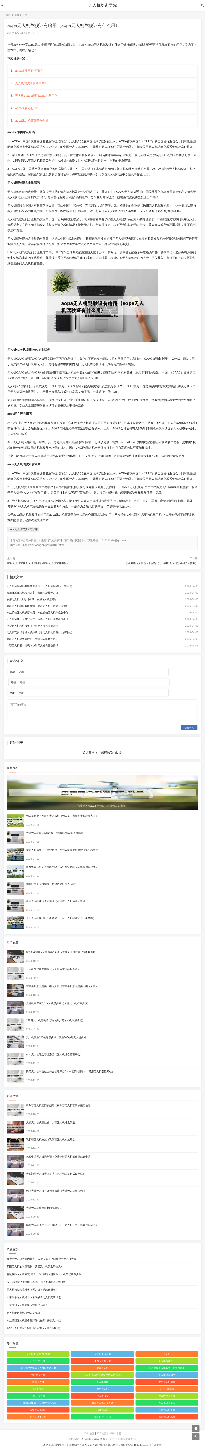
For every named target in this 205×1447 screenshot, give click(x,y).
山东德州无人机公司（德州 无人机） (28, 1299)
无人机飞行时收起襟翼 (39, 1348)
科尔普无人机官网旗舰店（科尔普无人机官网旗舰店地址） (60, 1100)
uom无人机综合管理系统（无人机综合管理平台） (55, 1049)
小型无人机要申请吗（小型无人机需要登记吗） (34, 651)
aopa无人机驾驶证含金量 (32, 126)
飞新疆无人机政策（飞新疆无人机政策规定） (52, 1134)
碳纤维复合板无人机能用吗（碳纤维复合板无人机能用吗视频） (63, 861)
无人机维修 (102, 1376)
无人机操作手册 (166, 1355)
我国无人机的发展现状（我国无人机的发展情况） (35, 1261)
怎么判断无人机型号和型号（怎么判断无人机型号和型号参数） (162, 569)
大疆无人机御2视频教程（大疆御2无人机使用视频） (56, 827)
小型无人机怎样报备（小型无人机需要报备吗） (34, 632)
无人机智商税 (166, 1383)
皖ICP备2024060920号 (123, 1433)
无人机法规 (38, 1383)
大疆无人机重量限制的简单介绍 (45, 1202)
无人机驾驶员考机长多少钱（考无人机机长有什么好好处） (40, 638)
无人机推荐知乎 (166, 1369)
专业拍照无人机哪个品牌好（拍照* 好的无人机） (35, 1315)
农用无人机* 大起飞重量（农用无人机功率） (32, 605)
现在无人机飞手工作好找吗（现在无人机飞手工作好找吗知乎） (63, 1219)
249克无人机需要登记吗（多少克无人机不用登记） (56, 1015)
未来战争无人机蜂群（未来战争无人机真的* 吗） (35, 1292)
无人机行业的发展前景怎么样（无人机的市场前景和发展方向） (63, 810)
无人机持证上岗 (102, 1411)
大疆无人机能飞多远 (102, 1397)
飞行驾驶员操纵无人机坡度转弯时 (38, 1362)
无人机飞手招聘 (38, 1411)
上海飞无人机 (38, 1390)
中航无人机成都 (166, 1376)
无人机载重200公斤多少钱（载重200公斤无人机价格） (58, 1032)
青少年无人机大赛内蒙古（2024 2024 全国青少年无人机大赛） (43, 1253)
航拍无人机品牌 (166, 1411)
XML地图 (89, 1428)
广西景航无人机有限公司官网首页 (166, 1362)
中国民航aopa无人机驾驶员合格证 (38, 1397)
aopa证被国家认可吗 (29, 71)
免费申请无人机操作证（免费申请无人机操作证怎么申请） (60, 1151)
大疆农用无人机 (166, 1390)
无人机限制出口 (166, 1397)
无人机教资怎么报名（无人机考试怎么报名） (33, 1284)
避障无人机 (102, 1362)
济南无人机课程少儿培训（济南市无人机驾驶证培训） (58, 895)
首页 (8, 15)
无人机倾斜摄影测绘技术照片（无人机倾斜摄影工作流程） (40, 592)
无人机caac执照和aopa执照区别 (37, 99)
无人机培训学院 (102, 5)
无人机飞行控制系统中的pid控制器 (102, 1369)
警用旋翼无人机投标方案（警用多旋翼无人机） (34, 599)
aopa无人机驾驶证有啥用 (23, 535)
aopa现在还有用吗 (28, 112)
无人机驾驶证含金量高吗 (32, 85)
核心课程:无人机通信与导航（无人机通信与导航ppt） (37, 1276)
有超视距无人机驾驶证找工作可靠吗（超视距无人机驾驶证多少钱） (46, 1268)
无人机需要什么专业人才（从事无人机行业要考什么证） (39, 625)
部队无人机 (102, 1383)
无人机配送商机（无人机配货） (25, 1307)
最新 (16, 15)
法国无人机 (38, 1376)
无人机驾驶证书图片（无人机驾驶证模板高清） (54, 963)
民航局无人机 (38, 1369)
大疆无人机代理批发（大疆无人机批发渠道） (52, 1117)
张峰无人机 (102, 1404)
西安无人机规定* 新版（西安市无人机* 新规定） (34, 1322)
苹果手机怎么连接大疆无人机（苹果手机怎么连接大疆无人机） (63, 980)
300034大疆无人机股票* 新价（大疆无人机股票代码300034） (62, 946)
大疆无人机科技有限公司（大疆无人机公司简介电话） (38, 612)
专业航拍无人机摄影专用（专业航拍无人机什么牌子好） (39, 618)
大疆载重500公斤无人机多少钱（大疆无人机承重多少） (58, 997)
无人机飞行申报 (38, 1355)
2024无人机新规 (102, 1355)
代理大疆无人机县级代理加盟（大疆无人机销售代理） (58, 1185)
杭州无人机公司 (38, 1404)
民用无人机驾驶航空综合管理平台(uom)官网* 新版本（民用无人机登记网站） (71, 1066)
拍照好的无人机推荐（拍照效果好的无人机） (52, 878)
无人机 (166, 1348)
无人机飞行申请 (102, 1348)
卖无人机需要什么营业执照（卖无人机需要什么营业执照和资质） (64, 844)
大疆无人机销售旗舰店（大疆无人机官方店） (33, 645)
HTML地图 (115, 1428)
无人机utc (102, 1390)
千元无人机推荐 (166, 1404)
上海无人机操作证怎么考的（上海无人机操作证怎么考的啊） (61, 912)
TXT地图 (102, 1428)
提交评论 (189, 722)
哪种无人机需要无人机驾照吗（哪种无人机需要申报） (38, 569)
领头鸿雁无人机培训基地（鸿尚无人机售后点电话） (56, 1168)
